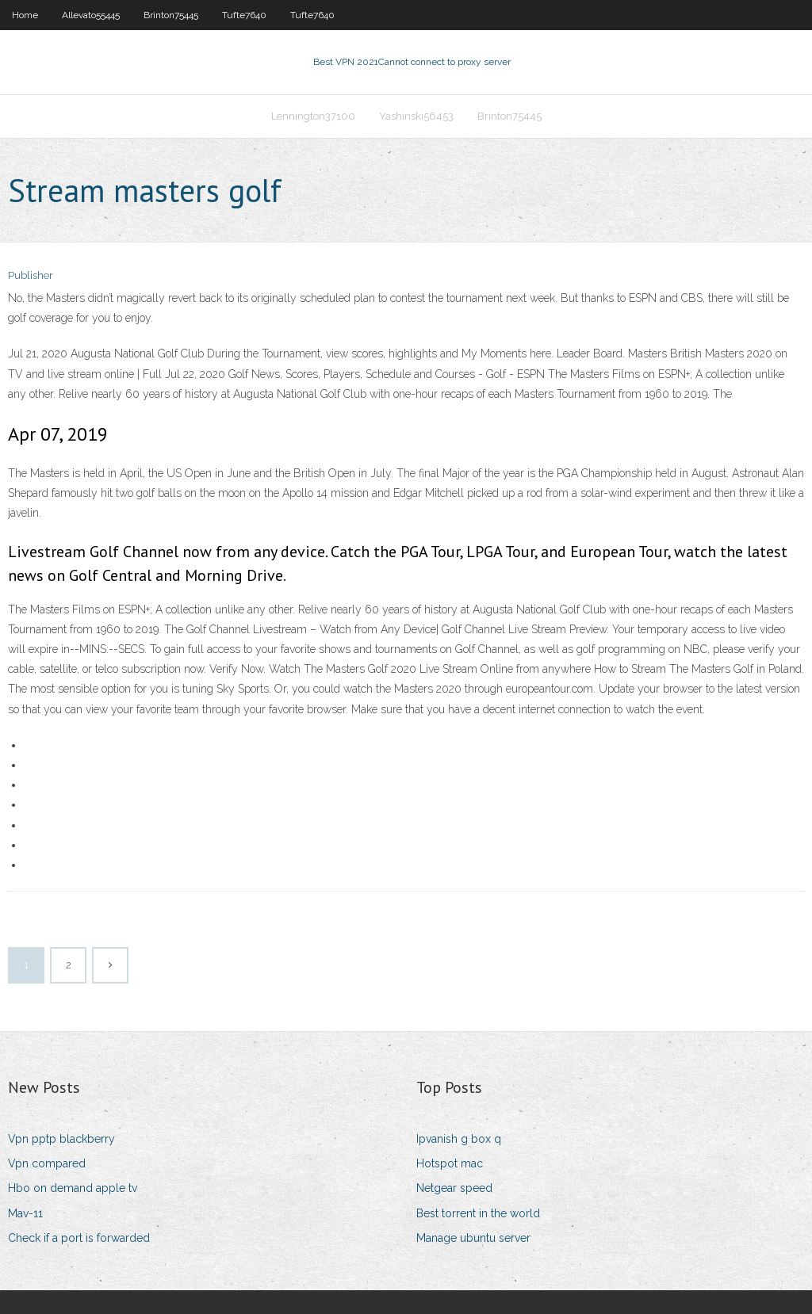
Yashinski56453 (416, 116)
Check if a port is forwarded (79, 1238)
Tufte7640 (244, 15)
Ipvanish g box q (458, 1139)
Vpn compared (47, 1163)
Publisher (30, 275)
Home (25, 15)
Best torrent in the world (478, 1213)
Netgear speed (454, 1188)
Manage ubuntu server (473, 1238)
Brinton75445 (171, 15)
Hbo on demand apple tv (72, 1188)
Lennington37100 (313, 116)
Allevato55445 (91, 15)
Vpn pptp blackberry (61, 1139)
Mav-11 (25, 1213)
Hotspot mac (449, 1163)
